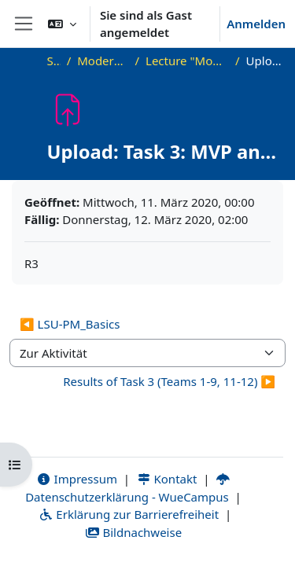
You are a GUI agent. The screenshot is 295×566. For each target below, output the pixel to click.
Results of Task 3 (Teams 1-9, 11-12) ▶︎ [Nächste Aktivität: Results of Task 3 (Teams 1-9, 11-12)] (169, 381)
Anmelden (256, 23)
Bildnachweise (133, 532)
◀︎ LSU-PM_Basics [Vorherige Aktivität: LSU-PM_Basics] (70, 324)
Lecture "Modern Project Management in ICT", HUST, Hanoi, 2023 (187, 60)
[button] (62, 23)
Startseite (54, 60)
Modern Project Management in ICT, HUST (102, 60)
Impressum (76, 479)
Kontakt (166, 479)
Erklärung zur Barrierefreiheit (129, 514)
